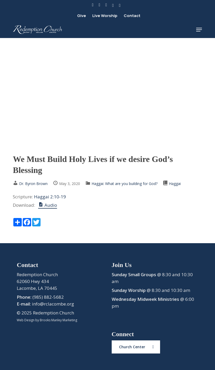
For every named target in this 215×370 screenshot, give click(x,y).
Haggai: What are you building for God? (124, 183)
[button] (199, 29)
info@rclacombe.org (53, 304)
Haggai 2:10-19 (50, 197)
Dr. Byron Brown (33, 183)
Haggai (175, 183)
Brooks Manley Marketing (58, 320)
